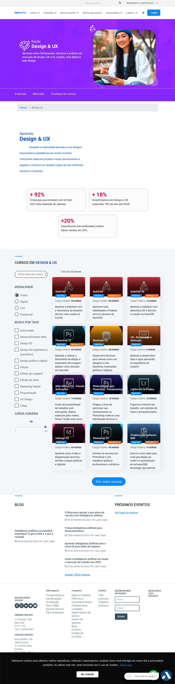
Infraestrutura (80, 605)
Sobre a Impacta (81, 595)
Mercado (38, 94)
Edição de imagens (29, 373)
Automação (24, 330)
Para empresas (55, 612)
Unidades (77, 609)
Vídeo (21, 405)
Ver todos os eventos (126, 512)
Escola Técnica (55, 609)
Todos (21, 295)
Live (20, 308)
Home (23, 107)
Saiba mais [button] (126, 665)
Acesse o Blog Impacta (77, 574)
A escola (20, 94)
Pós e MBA (52, 605)
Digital (21, 301)
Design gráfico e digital (31, 360)
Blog (74, 626)
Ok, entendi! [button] (87, 674)
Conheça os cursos (63, 94)
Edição (21, 367)
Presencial (24, 314)
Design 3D (23, 343)
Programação (25, 393)
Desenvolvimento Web (30, 337)
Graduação (52, 602)
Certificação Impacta (92, 13)
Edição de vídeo (27, 380)
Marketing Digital (27, 386)
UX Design (23, 399)
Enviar (121, 616)
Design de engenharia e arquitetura (31, 352)
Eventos (76, 629)
